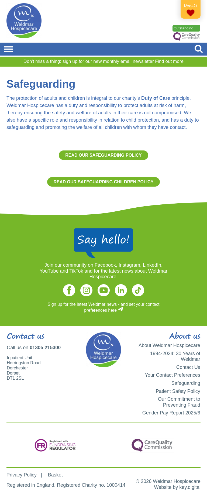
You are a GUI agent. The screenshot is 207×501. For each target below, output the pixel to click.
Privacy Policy (21, 475)
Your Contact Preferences (172, 375)
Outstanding (183, 28)
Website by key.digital (177, 487)
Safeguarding (185, 383)
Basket (55, 475)
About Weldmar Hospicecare (169, 345)
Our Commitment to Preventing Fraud (179, 402)
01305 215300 (45, 347)
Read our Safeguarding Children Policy (104, 182)
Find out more (169, 61)
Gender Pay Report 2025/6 (171, 413)
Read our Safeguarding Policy (103, 155)
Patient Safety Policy (178, 391)
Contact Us (188, 367)
